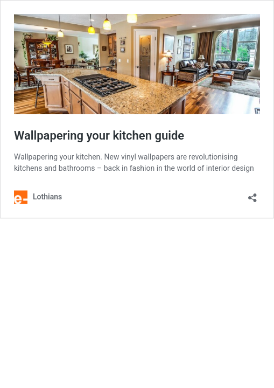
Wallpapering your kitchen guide (99, 135)
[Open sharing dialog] (252, 194)
